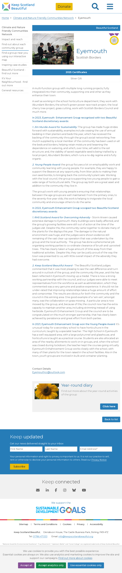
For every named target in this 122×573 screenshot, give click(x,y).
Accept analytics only (51, 565)
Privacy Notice (99, 459)
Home (5, 18)
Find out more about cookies (75, 558)
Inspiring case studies (14, 65)
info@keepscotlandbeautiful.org (76, 536)
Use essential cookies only (86, 565)
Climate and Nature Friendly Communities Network (43, 18)
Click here (109, 406)
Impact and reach (12, 39)
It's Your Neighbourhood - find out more (15, 82)
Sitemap (23, 524)
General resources (12, 90)
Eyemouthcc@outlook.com (48, 372)
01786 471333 (40, 536)
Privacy (80, 524)
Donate (64, 6)
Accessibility (96, 524)
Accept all (26, 565)
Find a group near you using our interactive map (15, 56)
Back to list (111, 419)
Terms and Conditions (45, 524)
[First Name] (26, 449)
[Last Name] (61, 449)
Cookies (67, 524)
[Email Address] (96, 449)
